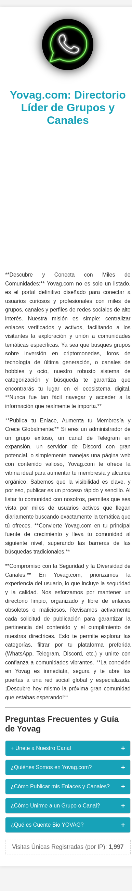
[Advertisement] (64, 197)
